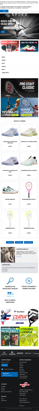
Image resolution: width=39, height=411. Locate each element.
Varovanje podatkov (23, 376)
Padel (3, 69)
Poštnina (21, 365)
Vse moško (10, 242)
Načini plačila (22, 374)
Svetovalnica (3, 400)
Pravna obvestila (22, 377)
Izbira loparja (4, 270)
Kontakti (3, 389)
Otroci (3, 63)
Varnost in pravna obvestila (27, 408)
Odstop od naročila (23, 372)
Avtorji (37, 410)
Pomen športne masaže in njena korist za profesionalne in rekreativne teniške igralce (18, 267)
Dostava (21, 363)
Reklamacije (21, 370)
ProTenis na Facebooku (9, 369)
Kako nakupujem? (23, 362)
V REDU (4, 11)
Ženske (3, 60)
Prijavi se (4, 365)
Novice (2, 398)
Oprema (4, 66)
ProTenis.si (21, 405)
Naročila (21, 367)
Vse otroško (28, 242)
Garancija (21, 369)
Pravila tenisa (5, 269)
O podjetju (3, 386)
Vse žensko (19, 242)
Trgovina (3, 388)
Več (3, 31)
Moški (3, 57)
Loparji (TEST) (5, 72)
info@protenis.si (26, 402)
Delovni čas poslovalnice (6, 391)
